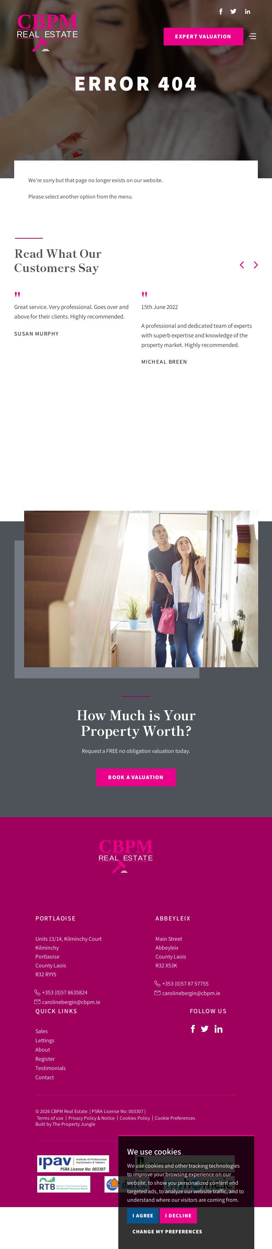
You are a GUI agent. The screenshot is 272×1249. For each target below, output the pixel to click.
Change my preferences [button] (167, 1231)
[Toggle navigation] (252, 35)
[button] (242, 264)
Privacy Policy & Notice (91, 1118)
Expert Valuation (203, 36)
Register (45, 1058)
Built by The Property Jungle (65, 1124)
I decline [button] (178, 1215)
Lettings (45, 1040)
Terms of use (50, 1118)
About (42, 1049)
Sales (41, 1031)
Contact (44, 1077)
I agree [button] (142, 1215)
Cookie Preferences (175, 1118)
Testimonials (50, 1067)
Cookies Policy (135, 1118)
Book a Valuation (136, 777)
